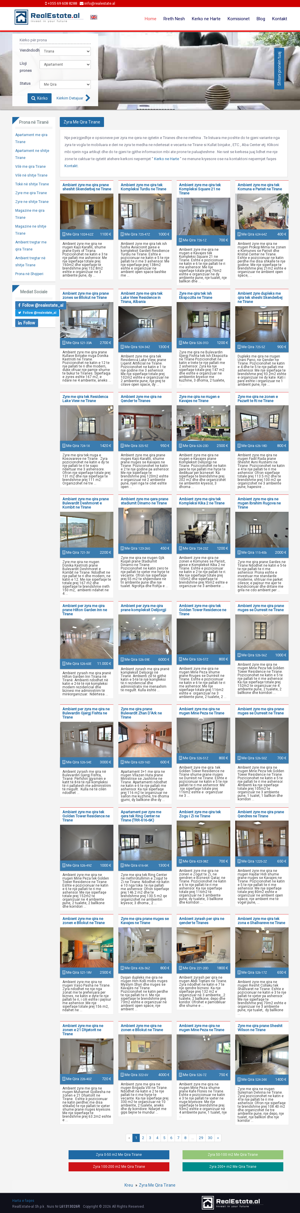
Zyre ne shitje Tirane (32, 202)
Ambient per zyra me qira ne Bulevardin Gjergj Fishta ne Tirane (86, 713)
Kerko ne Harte (206, 18)
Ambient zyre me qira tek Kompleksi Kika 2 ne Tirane (201, 501)
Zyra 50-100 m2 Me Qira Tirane (233, 1155)
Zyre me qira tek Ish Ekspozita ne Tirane (195, 295)
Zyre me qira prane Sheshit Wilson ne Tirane (260, 1028)
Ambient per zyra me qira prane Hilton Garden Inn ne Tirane (84, 610)
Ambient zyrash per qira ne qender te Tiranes (201, 920)
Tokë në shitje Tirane (32, 184)
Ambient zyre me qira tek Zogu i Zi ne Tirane (200, 814)
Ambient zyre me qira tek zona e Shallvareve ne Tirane (261, 920)
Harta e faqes (23, 1201)
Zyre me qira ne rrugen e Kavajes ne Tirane (199, 398)
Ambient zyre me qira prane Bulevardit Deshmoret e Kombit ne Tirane (85, 503)
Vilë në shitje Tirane (31, 175)
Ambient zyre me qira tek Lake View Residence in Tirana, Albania (142, 297)
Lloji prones (25, 67)
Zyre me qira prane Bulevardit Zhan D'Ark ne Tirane (141, 713)
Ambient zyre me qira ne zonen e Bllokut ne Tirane (83, 920)
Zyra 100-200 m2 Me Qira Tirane (119, 1167)
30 (210, 1138)
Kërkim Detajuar (70, 98)
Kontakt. (71, 166)
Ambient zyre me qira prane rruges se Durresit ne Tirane (261, 608)
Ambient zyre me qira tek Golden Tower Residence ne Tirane (202, 610)
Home (150, 18)
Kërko (39, 98)
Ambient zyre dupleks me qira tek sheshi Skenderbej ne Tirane (260, 297)
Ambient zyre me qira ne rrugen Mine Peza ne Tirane (201, 711)
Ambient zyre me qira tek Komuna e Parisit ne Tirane (260, 187)
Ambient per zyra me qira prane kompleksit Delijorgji (143, 608)
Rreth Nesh (174, 18)
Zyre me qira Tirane (31, 193)
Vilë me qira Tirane (30, 167)
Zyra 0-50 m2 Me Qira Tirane (119, 1155)
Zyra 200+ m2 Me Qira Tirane (232, 1167)
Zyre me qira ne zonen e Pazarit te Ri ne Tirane (258, 398)
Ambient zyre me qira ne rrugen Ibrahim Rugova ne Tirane (259, 503)
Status (25, 83)
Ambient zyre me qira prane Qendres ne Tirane (261, 814)
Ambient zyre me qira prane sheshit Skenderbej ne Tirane (86, 187)
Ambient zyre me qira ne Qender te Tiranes (141, 398)
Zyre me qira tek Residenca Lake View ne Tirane (85, 398)
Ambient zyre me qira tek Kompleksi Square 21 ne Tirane (200, 189)
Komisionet (239, 18)
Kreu (129, 1185)
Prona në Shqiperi (29, 274)
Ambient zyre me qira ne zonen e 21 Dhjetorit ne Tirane (82, 1030)
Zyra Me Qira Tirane (157, 1185)
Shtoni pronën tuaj (279, 69)
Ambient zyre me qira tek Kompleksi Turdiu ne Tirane (143, 187)
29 (201, 1138)
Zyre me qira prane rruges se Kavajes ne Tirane (145, 920)
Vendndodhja (25, 50)
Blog (261, 18)
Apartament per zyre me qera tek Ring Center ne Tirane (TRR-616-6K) (141, 816)
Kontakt (279, 18)
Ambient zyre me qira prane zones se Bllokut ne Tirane (85, 295)
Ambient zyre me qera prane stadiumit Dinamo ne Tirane (144, 501)
